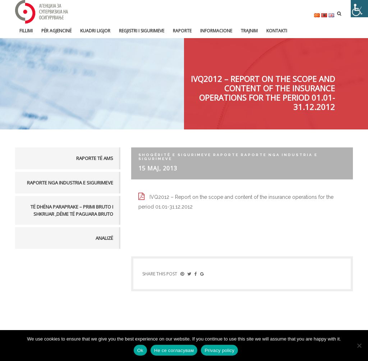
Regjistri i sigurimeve (141, 31)
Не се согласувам (174, 350)
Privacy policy (219, 350)
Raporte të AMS (94, 158)
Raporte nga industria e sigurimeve (70, 182)
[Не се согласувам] (359, 345)
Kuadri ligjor (95, 31)
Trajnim (249, 31)
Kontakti (276, 31)
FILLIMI (26, 31)
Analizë (104, 238)
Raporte (182, 31)
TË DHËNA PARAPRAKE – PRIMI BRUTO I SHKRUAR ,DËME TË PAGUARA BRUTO (72, 210)
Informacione (216, 31)
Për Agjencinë (56, 31)
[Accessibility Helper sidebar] (359, 8)
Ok (140, 350)
